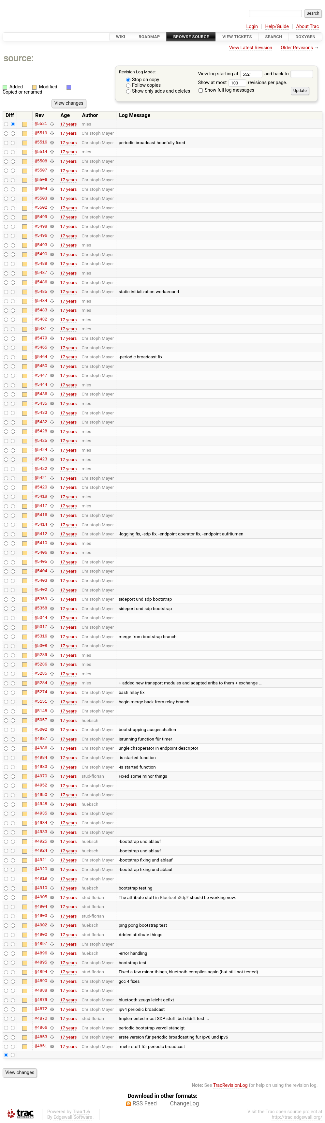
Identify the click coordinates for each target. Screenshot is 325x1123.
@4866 (41, 1028)
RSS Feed (145, 1103)
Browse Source (191, 36)
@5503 (41, 198)
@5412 (41, 534)
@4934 (41, 823)
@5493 (41, 245)
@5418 (41, 497)
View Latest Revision (250, 48)
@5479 (41, 338)
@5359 (41, 599)
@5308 (41, 646)
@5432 (41, 422)
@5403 (41, 580)
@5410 (41, 543)
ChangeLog (184, 1103)
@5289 (41, 655)
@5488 (41, 263)
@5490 (41, 254)
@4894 (41, 972)
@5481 (41, 329)
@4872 (41, 1009)
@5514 (41, 152)
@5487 (41, 273)
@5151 (41, 702)
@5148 (41, 711)
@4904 (41, 906)
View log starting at (231, 74)
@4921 (41, 860)
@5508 (41, 161)
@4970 (41, 776)
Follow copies (143, 85)
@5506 (41, 180)
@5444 (41, 385)
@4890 (41, 981)
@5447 (41, 375)
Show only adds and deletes (158, 91)
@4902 (41, 925)
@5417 (41, 506)
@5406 (41, 552)
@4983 (41, 767)
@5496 (41, 236)
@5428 (41, 431)
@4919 (41, 879)
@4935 (41, 813)
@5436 (41, 394)
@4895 (41, 963)
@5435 (41, 403)
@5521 (41, 124)
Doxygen (305, 36)
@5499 (41, 217)
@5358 (41, 608)
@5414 (41, 525)
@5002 (41, 729)
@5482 (41, 319)
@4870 (41, 1018)
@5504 (41, 189)
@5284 (41, 683)
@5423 (41, 459)
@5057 (41, 720)
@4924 (41, 851)
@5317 (41, 627)
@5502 (41, 208)
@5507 (41, 170)
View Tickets (237, 36)
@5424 (41, 450)
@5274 (41, 692)
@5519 (41, 133)
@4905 (41, 897)
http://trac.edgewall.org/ (297, 1117)
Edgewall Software (72, 1117)
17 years (68, 124)
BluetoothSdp (173, 897)
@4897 (41, 944)
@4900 (41, 934)
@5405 (41, 562)
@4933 (41, 832)
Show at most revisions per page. (242, 82)
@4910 (41, 888)
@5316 (41, 636)
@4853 (41, 1037)
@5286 (41, 664)
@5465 (41, 348)
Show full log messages (226, 90)
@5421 (41, 478)
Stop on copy (142, 79)
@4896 (41, 953)
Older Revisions (297, 48)
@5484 (41, 301)
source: (19, 58)
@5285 (41, 674)
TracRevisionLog (230, 1085)
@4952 (41, 785)
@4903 (41, 916)
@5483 (41, 310)
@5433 (41, 413)
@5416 (41, 515)
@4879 (41, 1000)
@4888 (41, 990)
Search (273, 36)
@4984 (41, 757)
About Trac (307, 26)
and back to (288, 74)
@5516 (41, 142)
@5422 (41, 469)
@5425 (41, 440)
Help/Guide (277, 26)
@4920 (41, 869)
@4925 (41, 841)
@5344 (41, 618)
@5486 (41, 282)
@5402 (41, 590)
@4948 (41, 804)
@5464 (41, 357)
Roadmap (149, 36)
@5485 (41, 291)
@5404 (41, 571)
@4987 (41, 739)
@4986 (41, 748)
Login (252, 26)
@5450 (41, 366)
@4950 (41, 795)
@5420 (41, 487)
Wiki (121, 36)
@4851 (41, 1046)
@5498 (41, 226)
